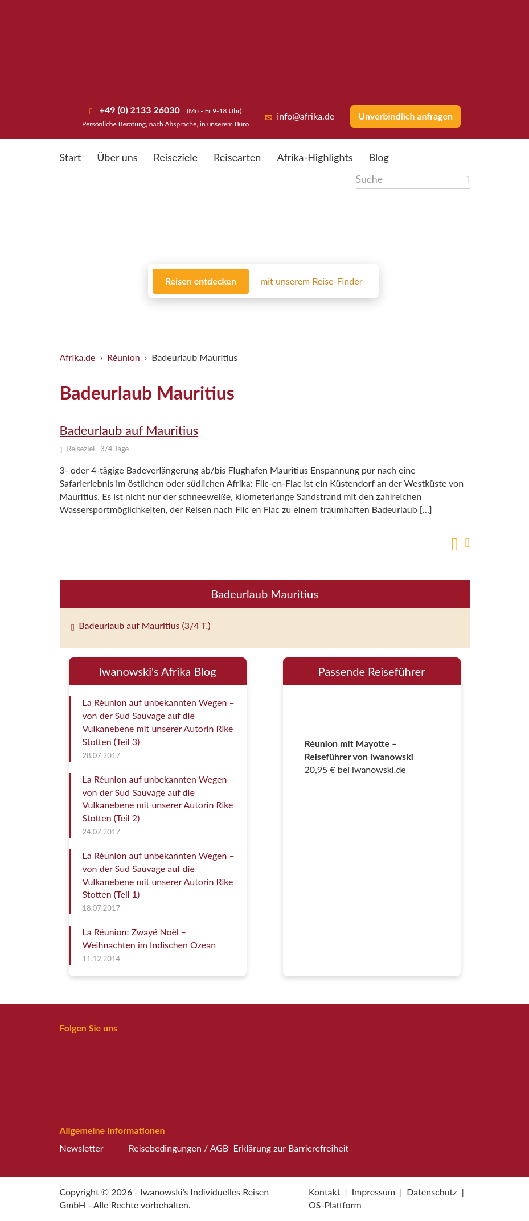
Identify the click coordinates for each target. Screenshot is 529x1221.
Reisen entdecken (200, 281)
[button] (492, 1189)
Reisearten (237, 157)
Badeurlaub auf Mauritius (129, 430)
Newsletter (82, 1147)
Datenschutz (432, 1191)
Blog (379, 157)
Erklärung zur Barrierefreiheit (290, 1147)
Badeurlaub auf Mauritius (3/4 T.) (141, 625)
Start (70, 157)
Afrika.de (78, 357)
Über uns (117, 157)
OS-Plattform (335, 1204)
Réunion (123, 357)
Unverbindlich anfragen (405, 115)
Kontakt (324, 1191)
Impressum (373, 1191)
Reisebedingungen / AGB (179, 1147)
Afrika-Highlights (314, 157)
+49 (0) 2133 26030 (138, 109)
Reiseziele (176, 157)
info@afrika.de (299, 115)
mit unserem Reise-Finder (311, 281)
